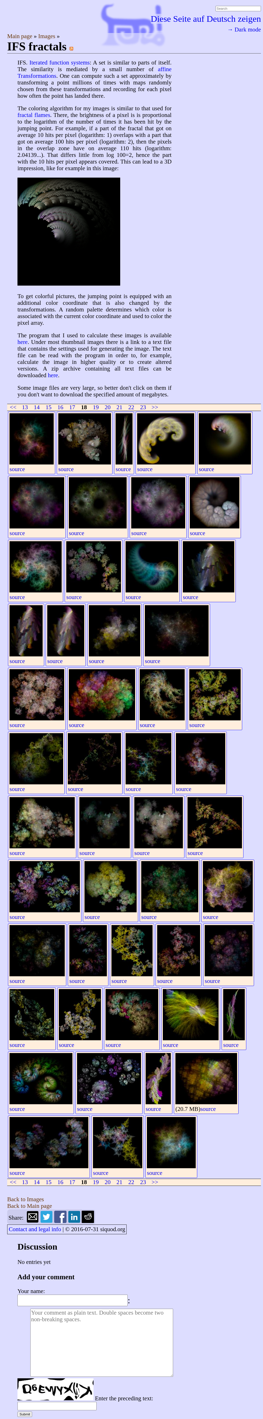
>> (155, 407)
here (22, 342)
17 (72, 407)
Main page (20, 36)
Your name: (31, 1291)
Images (47, 36)
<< (13, 407)
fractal (25, 115)
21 (120, 407)
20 (108, 407)
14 (37, 407)
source (17, 469)
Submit (25, 1414)
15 (49, 407)
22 (131, 407)
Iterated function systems (60, 62)
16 (60, 407)
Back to (25, 1199)
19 (96, 407)
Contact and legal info (35, 1229)
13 (25, 407)
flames (42, 115)
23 (143, 407)
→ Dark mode (244, 29)
